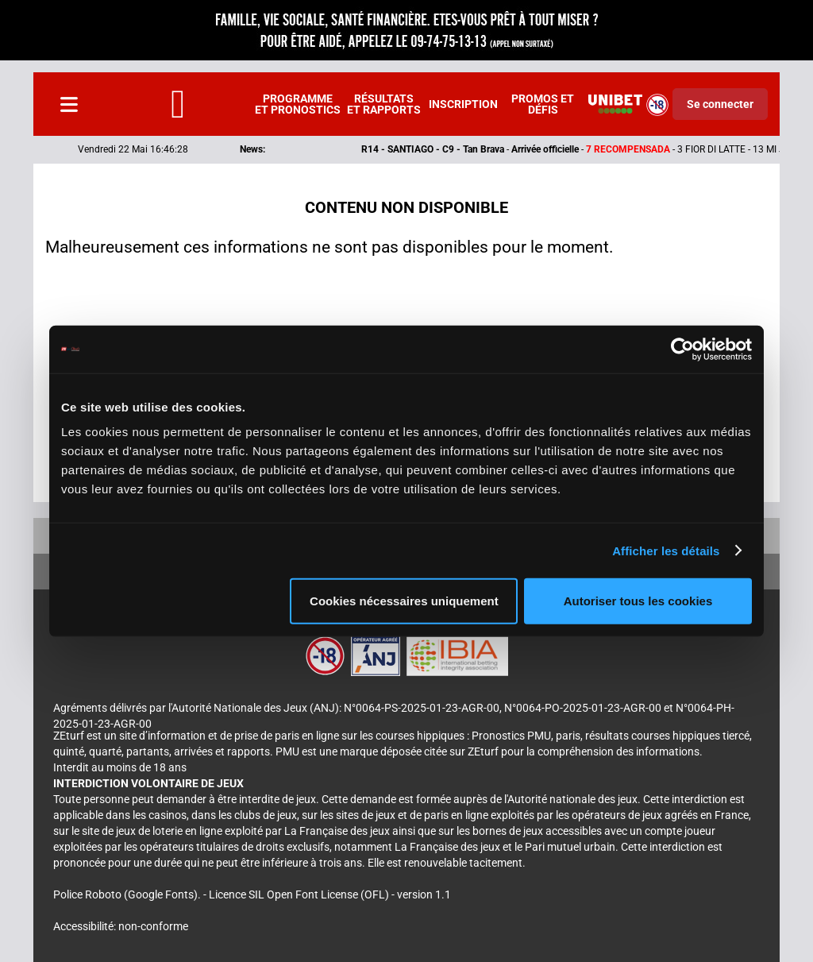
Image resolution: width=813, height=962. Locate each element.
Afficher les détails (665, 550)
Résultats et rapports (384, 104)
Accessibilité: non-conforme (120, 926)
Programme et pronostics (298, 104)
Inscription (463, 104)
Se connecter (720, 104)
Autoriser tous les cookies (638, 601)
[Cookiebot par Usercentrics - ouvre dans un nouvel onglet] (682, 349)
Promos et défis (542, 104)
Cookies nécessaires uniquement (404, 601)
